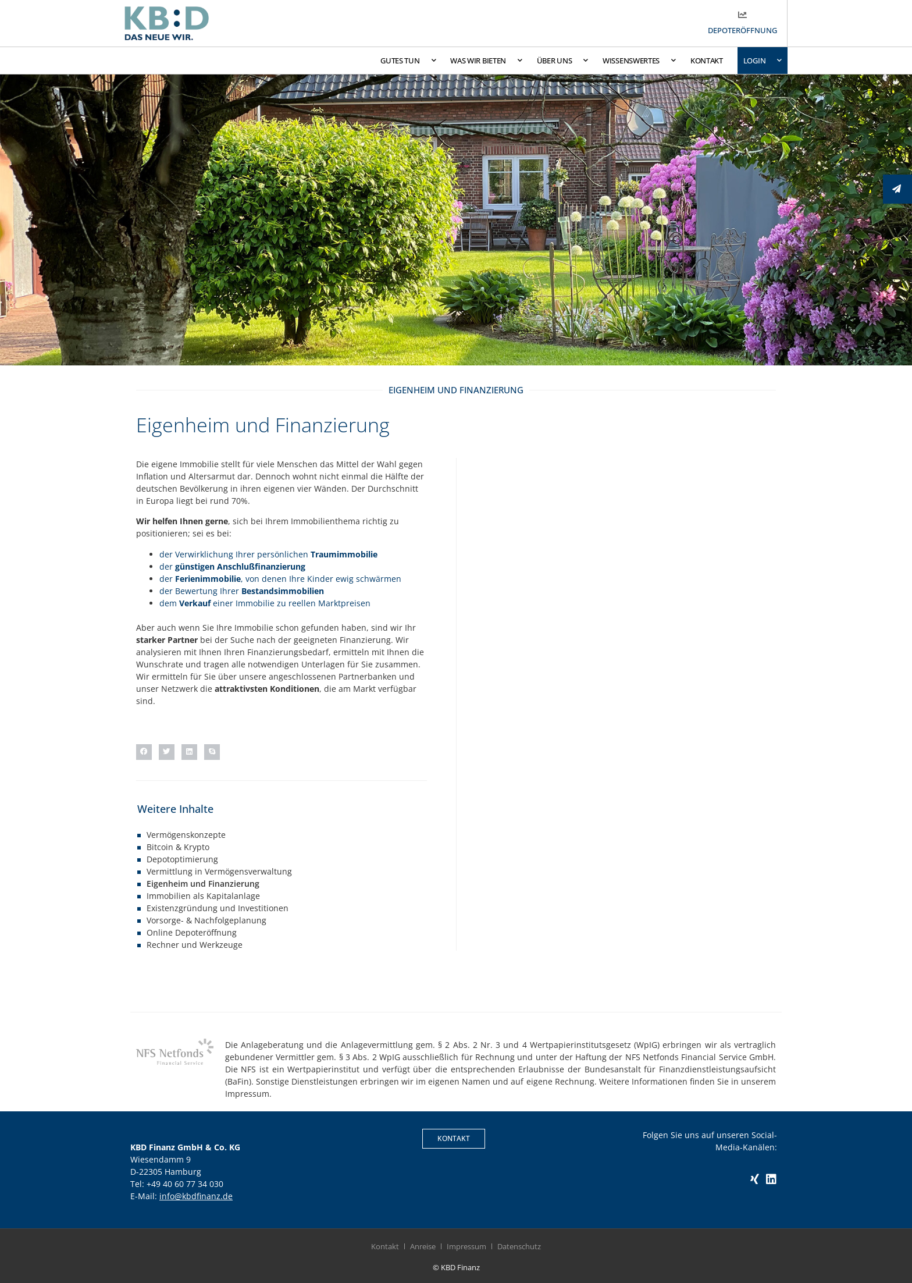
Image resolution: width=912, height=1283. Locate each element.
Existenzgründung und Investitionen (217, 908)
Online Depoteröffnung (192, 932)
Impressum (466, 1246)
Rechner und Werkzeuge (195, 944)
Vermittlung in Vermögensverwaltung (219, 871)
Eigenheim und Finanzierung (203, 883)
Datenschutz (519, 1246)
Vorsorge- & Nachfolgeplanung (206, 920)
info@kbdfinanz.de (196, 1196)
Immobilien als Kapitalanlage (203, 895)
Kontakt (706, 60)
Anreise (423, 1246)
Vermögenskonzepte (186, 834)
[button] (144, 752)
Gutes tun (408, 60)
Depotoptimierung (182, 859)
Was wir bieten (486, 60)
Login (762, 60)
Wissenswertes (639, 60)
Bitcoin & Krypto (178, 846)
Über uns (562, 60)
